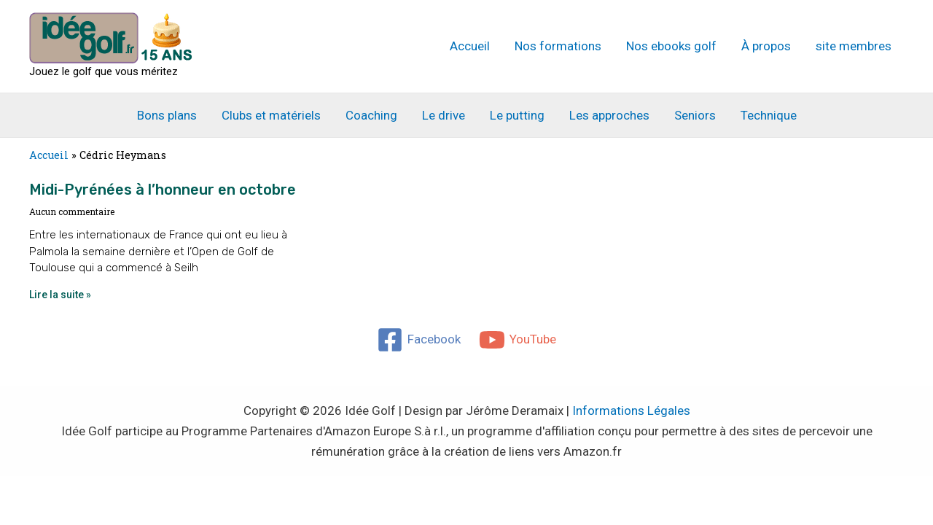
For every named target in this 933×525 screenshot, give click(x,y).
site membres (853, 46)
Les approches (609, 115)
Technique (769, 115)
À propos (766, 46)
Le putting (517, 115)
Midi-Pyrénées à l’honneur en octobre (162, 189)
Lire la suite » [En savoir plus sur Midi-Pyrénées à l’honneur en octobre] (60, 294)
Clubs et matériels (271, 115)
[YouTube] (518, 340)
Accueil (470, 46)
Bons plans (167, 115)
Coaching (371, 115)
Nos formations (558, 46)
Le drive (443, 115)
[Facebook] (419, 340)
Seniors (695, 115)
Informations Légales (631, 410)
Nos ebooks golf (671, 46)
